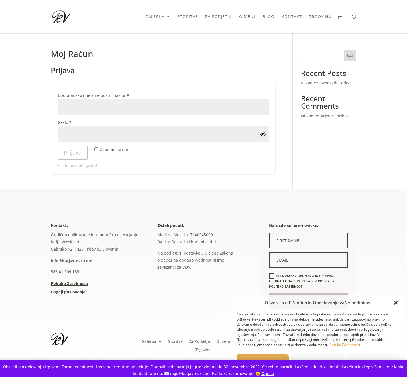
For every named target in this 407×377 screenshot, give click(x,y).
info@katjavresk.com (71, 260)
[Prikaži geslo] (263, 134)
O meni (247, 17)
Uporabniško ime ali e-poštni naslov (103, 94)
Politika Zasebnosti (344, 344)
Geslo (74, 122)
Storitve (187, 17)
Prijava (72, 152)
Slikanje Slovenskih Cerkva (326, 83)
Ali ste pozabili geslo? (77, 165)
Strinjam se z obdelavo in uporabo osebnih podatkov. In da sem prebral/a (301, 280)
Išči (350, 55)
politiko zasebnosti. (286, 286)
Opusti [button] (267, 373)
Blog (268, 17)
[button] (396, 303)
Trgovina (320, 17)
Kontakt (292, 17)
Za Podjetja (218, 17)
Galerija (154, 17)
